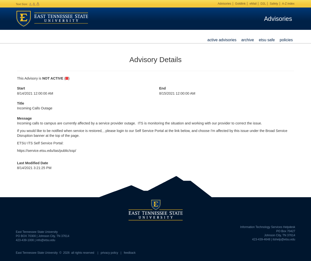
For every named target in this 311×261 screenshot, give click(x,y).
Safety (274, 3)
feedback (130, 252)
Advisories (224, 3)
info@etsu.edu (45, 240)
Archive (247, 40)
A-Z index (288, 3)
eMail (253, 3)
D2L (263, 3)
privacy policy (109, 252)
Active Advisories (221, 40)
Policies (286, 40)
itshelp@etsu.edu (284, 239)
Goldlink (240, 3)
